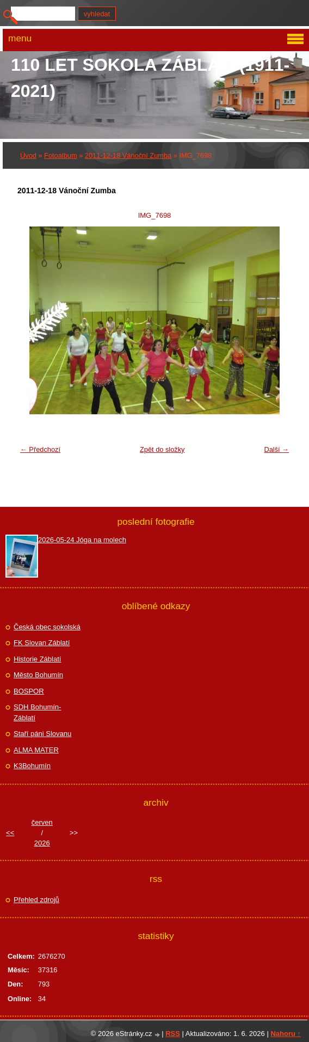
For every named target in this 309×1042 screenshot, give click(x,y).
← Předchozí (40, 449)
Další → (276, 449)
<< (10, 833)
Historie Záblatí (37, 659)
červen (42, 822)
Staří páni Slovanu (42, 734)
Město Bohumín (38, 675)
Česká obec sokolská (47, 627)
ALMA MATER (36, 750)
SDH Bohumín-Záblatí (37, 712)
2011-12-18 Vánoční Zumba (128, 155)
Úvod (28, 155)
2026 (42, 843)
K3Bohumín (32, 766)
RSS (172, 1033)
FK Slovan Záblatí (42, 643)
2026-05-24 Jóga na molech (82, 540)
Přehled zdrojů (36, 900)
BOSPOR (29, 691)
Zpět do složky (162, 449)
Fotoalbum (60, 155)
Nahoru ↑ (285, 1033)
